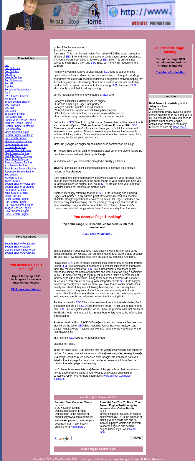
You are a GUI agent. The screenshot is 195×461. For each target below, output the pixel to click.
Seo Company (13, 129)
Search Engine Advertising (20, 252)
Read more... (78, 426)
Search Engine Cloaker (18, 246)
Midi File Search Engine (18, 156)
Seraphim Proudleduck (18, 89)
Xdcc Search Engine (16, 192)
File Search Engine (15, 138)
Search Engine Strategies (19, 186)
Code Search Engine (17, 214)
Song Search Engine (16, 159)
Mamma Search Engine (18, 141)
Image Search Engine (17, 101)
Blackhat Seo (12, 180)
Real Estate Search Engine (20, 168)
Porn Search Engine (16, 95)
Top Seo (9, 86)
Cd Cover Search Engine (19, 205)
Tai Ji (7, 92)
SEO (68, 56)
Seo (7, 65)
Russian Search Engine (18, 162)
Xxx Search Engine (16, 165)
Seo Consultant (13, 116)
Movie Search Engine (17, 132)
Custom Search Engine (18, 150)
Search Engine (13, 77)
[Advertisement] (166, 205)
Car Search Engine (15, 201)
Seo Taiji (9, 107)
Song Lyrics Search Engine (20, 119)
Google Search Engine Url (20, 249)
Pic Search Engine (15, 189)
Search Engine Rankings (19, 135)
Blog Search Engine (16, 144)
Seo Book (10, 110)
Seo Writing (11, 174)
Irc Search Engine (15, 113)
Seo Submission (14, 80)
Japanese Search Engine (19, 171)
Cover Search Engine (17, 211)
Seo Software (12, 68)
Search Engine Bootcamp (19, 126)
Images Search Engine (18, 208)
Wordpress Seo (13, 177)
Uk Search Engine (15, 147)
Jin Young (10, 98)
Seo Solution (12, 71)
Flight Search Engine (17, 153)
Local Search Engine (17, 198)
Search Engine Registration (20, 183)
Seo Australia (12, 104)
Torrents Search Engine (18, 123)
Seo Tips (10, 74)
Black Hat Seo (13, 195)
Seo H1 (9, 83)
